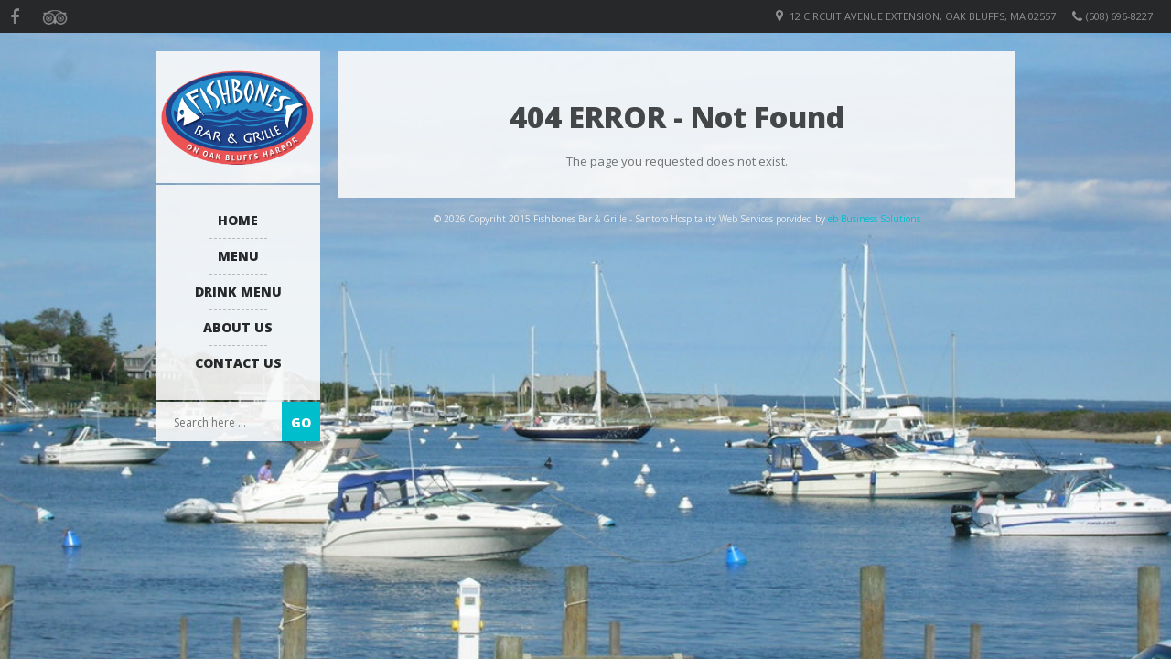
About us (238, 327)
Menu (238, 256)
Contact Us (238, 363)
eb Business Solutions (874, 218)
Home (238, 220)
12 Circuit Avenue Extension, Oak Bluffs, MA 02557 (923, 16)
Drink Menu (238, 291)
